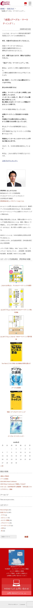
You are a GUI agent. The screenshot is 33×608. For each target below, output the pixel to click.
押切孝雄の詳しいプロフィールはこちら (12, 201)
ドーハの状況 (4, 479)
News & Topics (4, 510)
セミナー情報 (5, 520)
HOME (2, 8)
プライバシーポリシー (13, 604)
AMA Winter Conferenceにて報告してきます (13, 484)
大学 (2, 528)
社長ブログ (10, 8)
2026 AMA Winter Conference (8, 481)
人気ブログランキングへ (10, 161)
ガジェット (4, 517)
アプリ (3, 515)
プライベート (5, 523)
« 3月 (1, 466)
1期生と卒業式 (4, 476)
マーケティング (5, 525)
